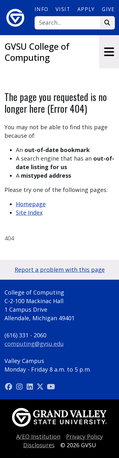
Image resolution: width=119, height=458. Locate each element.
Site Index (29, 212)
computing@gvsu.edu (34, 343)
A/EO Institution (38, 436)
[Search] (67, 23)
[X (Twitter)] (41, 386)
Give (108, 9)
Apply (86, 9)
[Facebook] (9, 386)
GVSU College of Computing (36, 52)
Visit (63, 9)
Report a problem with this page (60, 269)
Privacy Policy (84, 436)
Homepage (31, 204)
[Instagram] (20, 386)
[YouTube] (50, 386)
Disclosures (39, 445)
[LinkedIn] (30, 386)
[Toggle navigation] (109, 51)
